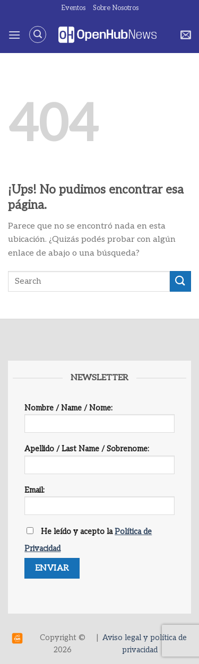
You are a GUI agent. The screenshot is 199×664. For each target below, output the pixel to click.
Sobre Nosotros (116, 8)
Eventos (73, 8)
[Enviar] (180, 281)
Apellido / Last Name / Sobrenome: (99, 462)
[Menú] (14, 35)
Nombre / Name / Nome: (99, 422)
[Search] (37, 34)
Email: (99, 504)
